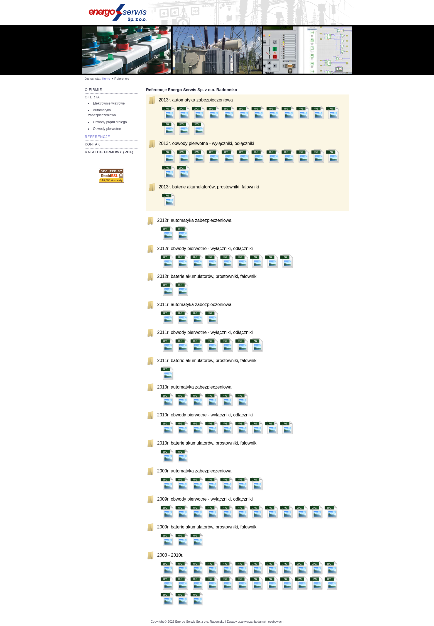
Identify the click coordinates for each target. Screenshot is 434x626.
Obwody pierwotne (107, 129)
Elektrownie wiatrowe (109, 103)
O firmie (93, 90)
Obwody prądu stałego (110, 122)
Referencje (97, 137)
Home (106, 78)
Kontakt (94, 144)
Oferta (92, 97)
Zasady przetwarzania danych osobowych (255, 621)
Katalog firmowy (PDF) (109, 152)
